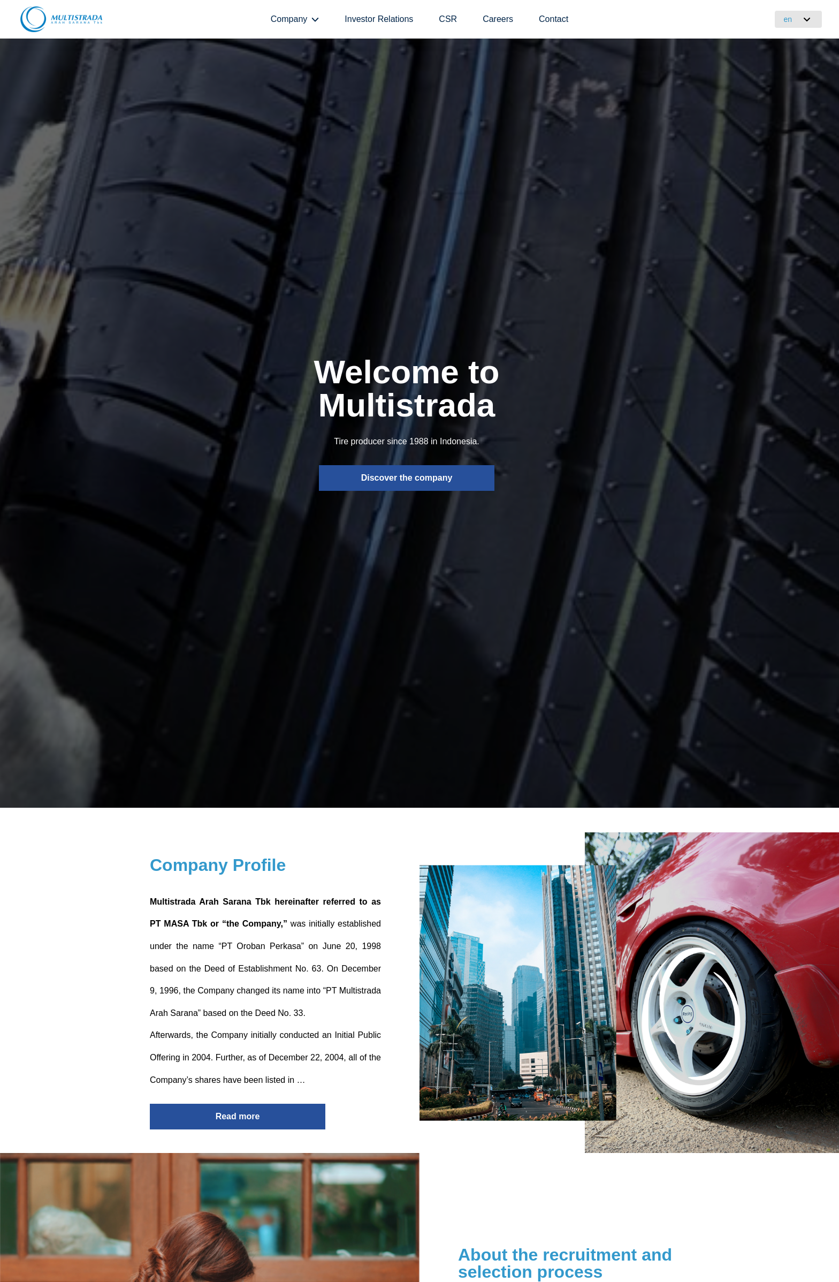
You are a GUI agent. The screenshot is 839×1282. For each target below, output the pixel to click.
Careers (498, 19)
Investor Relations (379, 19)
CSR (448, 19)
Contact (553, 19)
